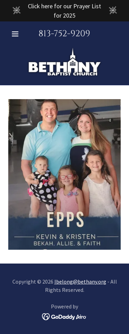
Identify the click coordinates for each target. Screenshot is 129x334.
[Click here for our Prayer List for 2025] (64, 10)
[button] (16, 34)
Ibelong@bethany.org (80, 281)
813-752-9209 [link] (64, 33)
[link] (64, 61)
